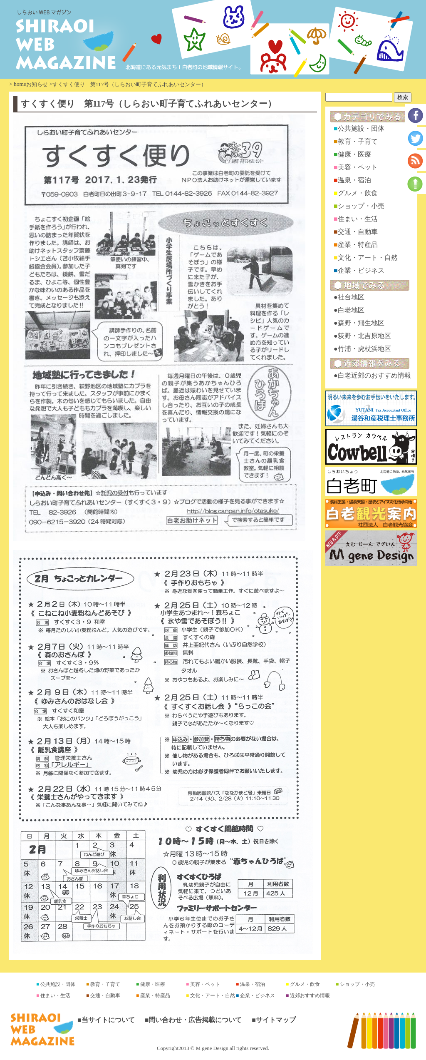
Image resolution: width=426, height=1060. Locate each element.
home (20, 84)
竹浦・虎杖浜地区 (364, 348)
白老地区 (351, 310)
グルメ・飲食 (358, 193)
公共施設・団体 (361, 128)
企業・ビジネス (361, 270)
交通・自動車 (358, 231)
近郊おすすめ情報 (309, 995)
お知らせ (37, 84)
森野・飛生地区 (361, 322)
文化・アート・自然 (368, 257)
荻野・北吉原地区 (364, 335)
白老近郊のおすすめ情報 (374, 375)
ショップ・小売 (361, 205)
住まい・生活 (358, 218)
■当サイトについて (106, 1019)
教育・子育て (358, 141)
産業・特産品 (358, 244)
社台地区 (351, 297)
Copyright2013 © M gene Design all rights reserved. (213, 1048)
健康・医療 (354, 154)
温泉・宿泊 (354, 180)
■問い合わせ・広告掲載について (193, 1019)
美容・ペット (358, 167)
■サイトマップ (274, 1019)
